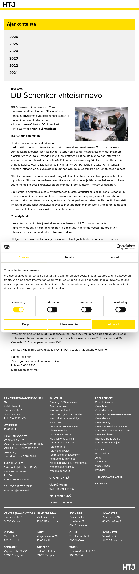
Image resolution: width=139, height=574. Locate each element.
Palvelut (55, 398)
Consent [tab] (24, 257)
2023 (13, 58)
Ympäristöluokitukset (61, 466)
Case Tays (101, 406)
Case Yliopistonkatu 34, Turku (112, 430)
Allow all (113, 324)
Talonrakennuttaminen (62, 442)
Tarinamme (101, 461)
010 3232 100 (18, 418)
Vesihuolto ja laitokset (62, 458)
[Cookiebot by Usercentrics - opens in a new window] (119, 247)
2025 (13, 44)
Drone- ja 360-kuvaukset (63, 402)
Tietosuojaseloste (109, 476)
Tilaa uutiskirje (61, 502)
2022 (13, 65)
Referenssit (104, 398)
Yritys (99, 449)
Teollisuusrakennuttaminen (64, 454)
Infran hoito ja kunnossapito (65, 414)
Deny (25, 324)
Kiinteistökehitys (58, 430)
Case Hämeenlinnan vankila (111, 426)
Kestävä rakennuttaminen (63, 426)
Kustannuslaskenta (60, 434)
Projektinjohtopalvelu (61, 438)
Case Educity (102, 422)
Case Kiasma (102, 418)
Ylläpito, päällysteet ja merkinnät (68, 462)
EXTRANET (102, 483)
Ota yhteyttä (59, 477)
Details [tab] (69, 257)
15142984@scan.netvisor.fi (19, 490)
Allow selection (69, 324)
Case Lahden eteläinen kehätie (113, 414)
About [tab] (115, 257)
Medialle (100, 469)
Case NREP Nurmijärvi (108, 442)
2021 (13, 73)
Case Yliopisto (103, 410)
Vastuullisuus (102, 465)
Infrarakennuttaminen (61, 410)
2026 (13, 37)
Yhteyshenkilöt (61, 495)
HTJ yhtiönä (102, 453)
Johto (98, 457)
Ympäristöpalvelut (59, 471)
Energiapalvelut (58, 406)
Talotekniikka (57, 446)
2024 (13, 51)
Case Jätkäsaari (104, 402)
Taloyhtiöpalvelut (59, 450)
